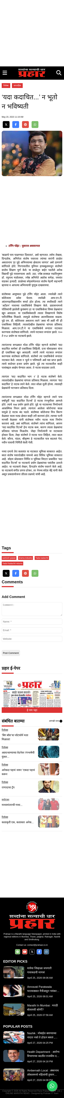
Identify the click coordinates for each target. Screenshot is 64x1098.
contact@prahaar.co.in (37, 945)
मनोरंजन (5, 799)
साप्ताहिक (17, 85)
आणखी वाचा (55, 721)
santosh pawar (9, 558)
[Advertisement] (32, 32)
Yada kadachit (41, 558)
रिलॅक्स (6, 85)
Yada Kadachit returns (12, 563)
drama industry (25, 558)
